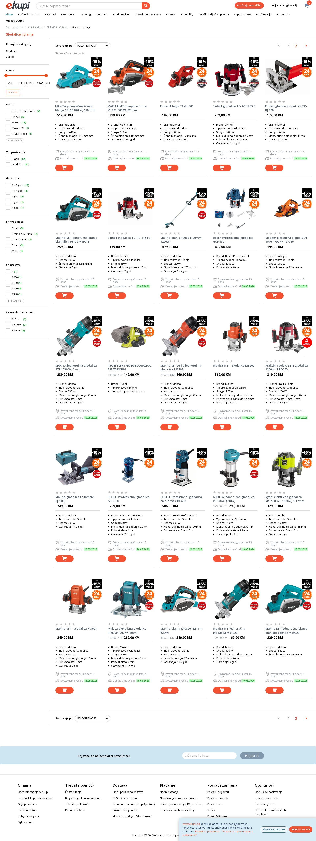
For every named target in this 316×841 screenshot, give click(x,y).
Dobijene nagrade (29, 816)
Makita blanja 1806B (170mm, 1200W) (181, 240)
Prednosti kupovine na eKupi (35, 798)
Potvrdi (13, 92)
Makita (16, 122)
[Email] (209, 755)
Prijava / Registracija (282, 5)
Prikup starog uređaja (126, 810)
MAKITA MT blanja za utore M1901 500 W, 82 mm (127, 108)
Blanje (10, 56)
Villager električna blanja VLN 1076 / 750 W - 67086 (286, 240)
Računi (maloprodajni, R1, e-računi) (181, 804)
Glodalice (12, 51)
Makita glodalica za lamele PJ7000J (74, 499)
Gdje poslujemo (27, 804)
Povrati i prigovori (218, 792)
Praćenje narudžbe (249, 5)
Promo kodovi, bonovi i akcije (177, 810)
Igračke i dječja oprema (214, 14)
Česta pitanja (73, 792)
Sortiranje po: (64, 45)
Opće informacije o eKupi (33, 792)
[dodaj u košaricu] (64, 168)
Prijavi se (252, 756)
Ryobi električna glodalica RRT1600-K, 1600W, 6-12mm (285, 499)
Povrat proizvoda (218, 798)
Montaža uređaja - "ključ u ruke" (132, 816)
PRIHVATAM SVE (301, 829)
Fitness (170, 14)
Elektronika (68, 14)
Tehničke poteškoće (77, 804)
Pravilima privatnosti (207, 831)
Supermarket (242, 14)
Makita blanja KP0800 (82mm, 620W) (181, 631)
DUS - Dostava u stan (125, 798)
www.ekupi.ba (191, 824)
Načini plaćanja (169, 792)
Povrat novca (215, 804)
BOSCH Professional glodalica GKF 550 (128, 499)
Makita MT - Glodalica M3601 (76, 628)
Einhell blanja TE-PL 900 (176, 106)
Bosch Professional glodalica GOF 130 (233, 240)
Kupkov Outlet (15, 20)
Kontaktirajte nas (265, 804)
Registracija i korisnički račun (82, 798)
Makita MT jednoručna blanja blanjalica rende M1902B (286, 631)
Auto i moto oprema (148, 14)
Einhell (16, 117)
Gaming (86, 14)
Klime (9, 14)
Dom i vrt (102, 14)
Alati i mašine (121, 14)
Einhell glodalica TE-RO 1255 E (234, 106)
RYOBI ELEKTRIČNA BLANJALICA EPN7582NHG (129, 367)
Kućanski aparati (28, 14)
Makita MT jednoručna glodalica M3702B (229, 631)
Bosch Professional (24, 111)
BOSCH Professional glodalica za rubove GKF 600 (181, 499)
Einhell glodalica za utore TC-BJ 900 (286, 108)
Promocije (283, 14)
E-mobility (186, 14)
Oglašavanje (25, 822)
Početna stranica (14, 27)
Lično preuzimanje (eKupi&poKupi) (134, 804)
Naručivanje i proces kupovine (178, 798)
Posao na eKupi (27, 810)
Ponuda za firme (75, 810)
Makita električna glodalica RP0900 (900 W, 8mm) (127, 631)
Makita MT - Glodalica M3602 (233, 365)
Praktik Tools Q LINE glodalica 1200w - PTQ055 (286, 367)
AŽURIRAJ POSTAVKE (273, 829)
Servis (211, 810)
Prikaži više (15, 140)
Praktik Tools (20, 133)
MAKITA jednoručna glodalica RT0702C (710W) (233, 499)
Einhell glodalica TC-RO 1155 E (129, 238)
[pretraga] (146, 5)
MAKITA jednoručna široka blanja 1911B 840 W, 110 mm (75, 108)
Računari (50, 14)
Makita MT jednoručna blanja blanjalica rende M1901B (76, 240)
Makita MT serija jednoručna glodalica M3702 (180, 367)
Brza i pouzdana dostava (128, 792)
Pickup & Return (217, 816)
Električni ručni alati (57, 27)
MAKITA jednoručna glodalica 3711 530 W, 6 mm (76, 367)
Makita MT (18, 128)
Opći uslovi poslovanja (268, 792)
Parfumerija (264, 14)
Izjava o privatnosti (266, 798)
